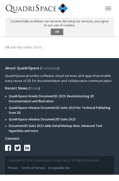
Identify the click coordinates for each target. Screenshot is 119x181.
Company (49, 68)
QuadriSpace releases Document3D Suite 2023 (42, 119)
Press (34, 88)
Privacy (13, 168)
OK (57, 31)
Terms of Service (33, 168)
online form (32, 47)
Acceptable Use (59, 168)
